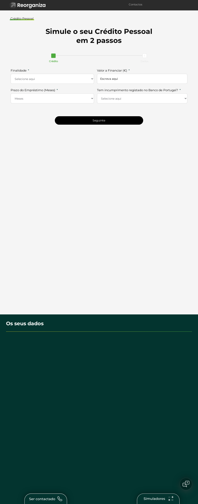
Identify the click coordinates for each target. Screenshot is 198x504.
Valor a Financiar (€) (112, 70)
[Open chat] (186, 484)
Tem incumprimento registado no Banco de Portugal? (138, 90)
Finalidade (19, 70)
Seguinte (99, 120)
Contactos (135, 4)
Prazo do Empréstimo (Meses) (33, 90)
